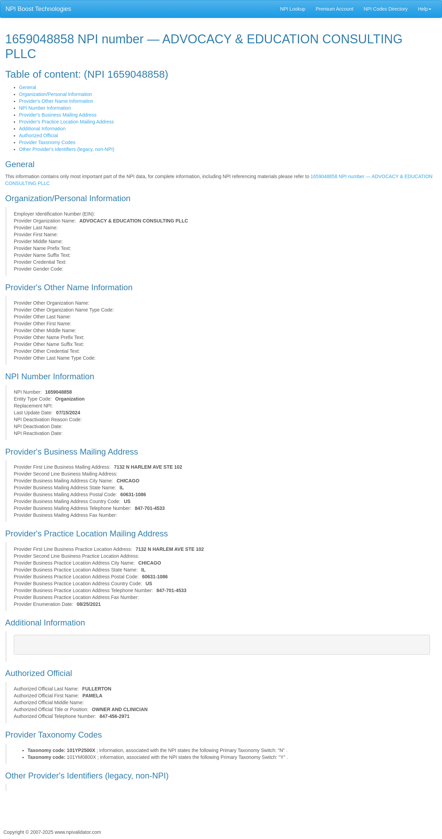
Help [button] (424, 9)
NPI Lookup (292, 9)
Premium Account (335, 9)
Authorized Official (38, 135)
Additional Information (42, 128)
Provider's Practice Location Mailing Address (66, 121)
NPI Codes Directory (386, 9)
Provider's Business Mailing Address (57, 115)
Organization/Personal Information (55, 94)
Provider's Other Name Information (56, 101)
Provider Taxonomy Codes (47, 142)
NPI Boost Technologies (38, 9)
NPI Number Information (45, 108)
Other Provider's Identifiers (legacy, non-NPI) (66, 149)
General (27, 87)
